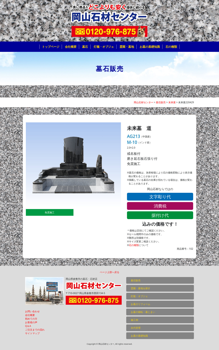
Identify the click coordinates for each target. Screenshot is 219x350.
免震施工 (49, 212)
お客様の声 (31, 322)
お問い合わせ (32, 311)
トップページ (50, 47)
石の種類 (171, 47)
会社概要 (70, 47)
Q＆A (28, 326)
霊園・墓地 (127, 47)
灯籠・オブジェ (104, 47)
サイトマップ (32, 333)
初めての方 (31, 318)
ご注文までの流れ (35, 329)
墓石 (85, 47)
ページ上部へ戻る (109, 272)
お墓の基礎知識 (150, 47)
